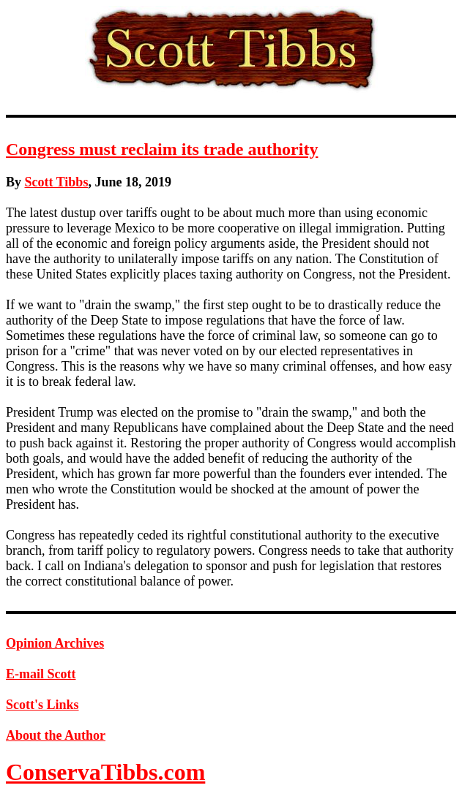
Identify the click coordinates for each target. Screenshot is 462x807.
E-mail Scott (40, 674)
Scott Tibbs (57, 182)
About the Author (55, 735)
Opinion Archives (55, 643)
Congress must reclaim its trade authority (162, 149)
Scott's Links (42, 704)
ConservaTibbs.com (105, 772)
